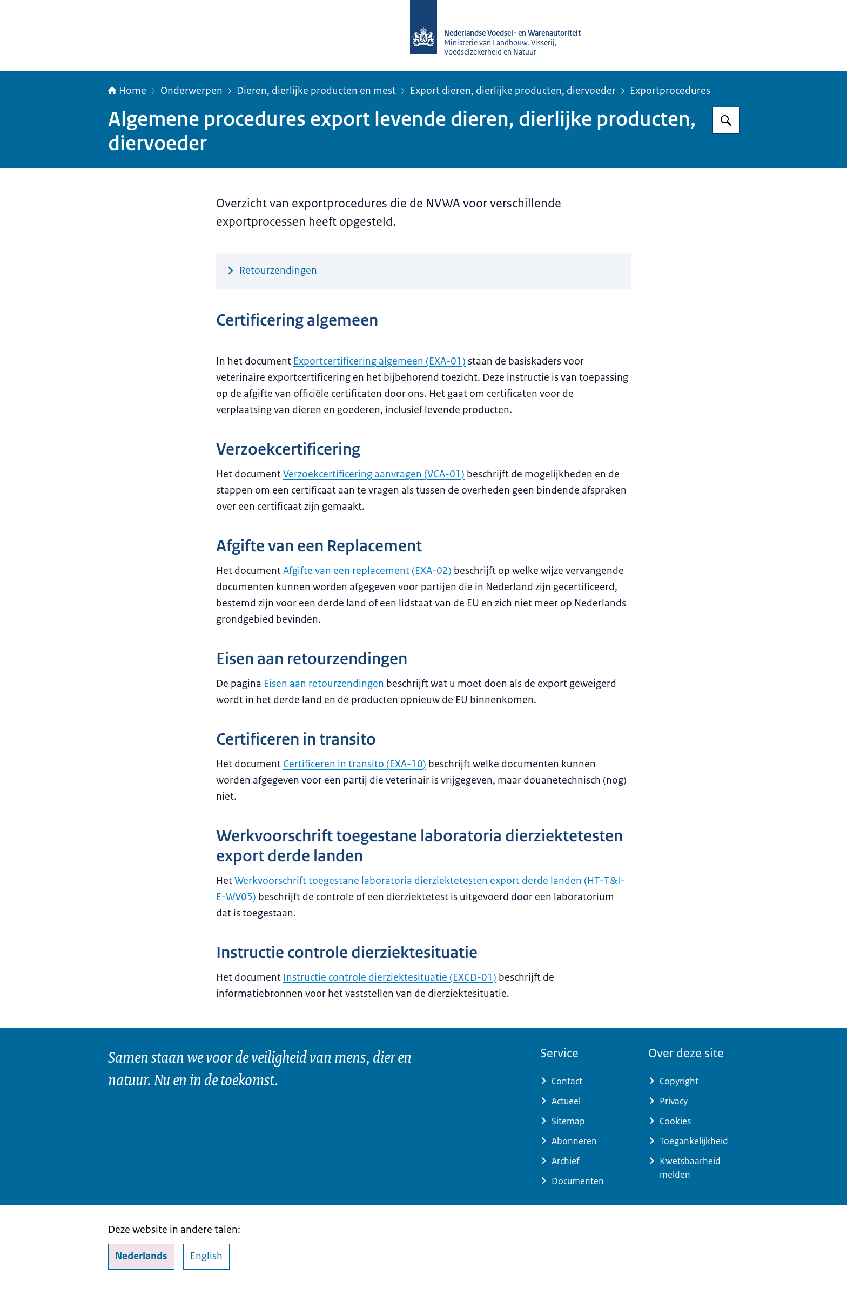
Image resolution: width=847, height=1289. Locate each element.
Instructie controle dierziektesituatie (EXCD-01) (389, 977)
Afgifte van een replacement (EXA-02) (367, 570)
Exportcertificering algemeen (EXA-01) (379, 361)
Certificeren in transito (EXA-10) (354, 764)
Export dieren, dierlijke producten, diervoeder (513, 90)
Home (127, 90)
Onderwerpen (191, 90)
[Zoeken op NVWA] (726, 120)
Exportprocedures (670, 90)
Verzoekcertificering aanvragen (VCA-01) (374, 474)
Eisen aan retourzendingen (324, 683)
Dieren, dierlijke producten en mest (316, 90)
